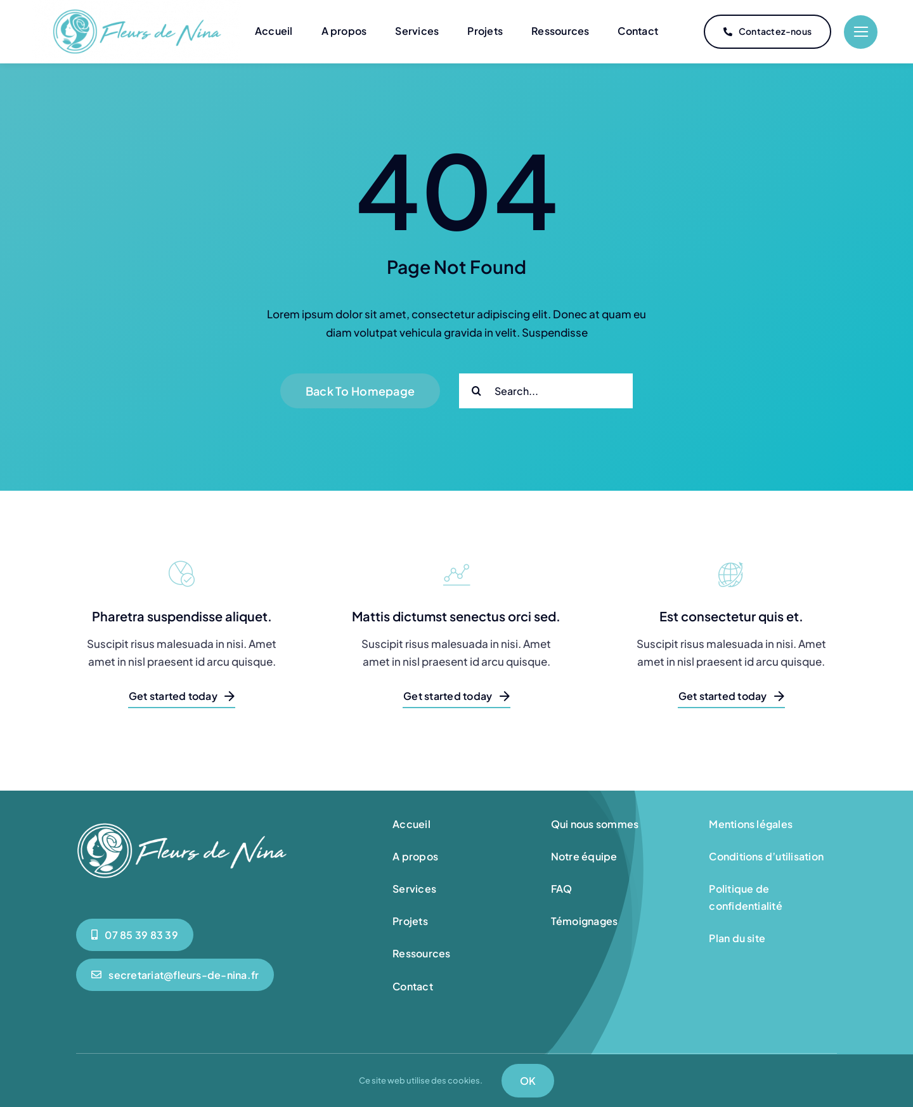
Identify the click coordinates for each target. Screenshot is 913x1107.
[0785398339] (134, 934)
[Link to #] (860, 32)
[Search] (476, 390)
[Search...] (546, 390)
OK (528, 1080)
